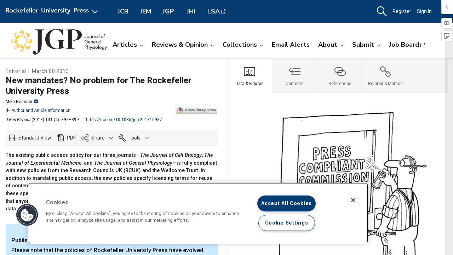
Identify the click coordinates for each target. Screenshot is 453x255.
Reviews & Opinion (183, 44)
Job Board (404, 44)
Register (401, 11)
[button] (382, 11)
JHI (191, 11)
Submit (366, 44)
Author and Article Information (38, 110)
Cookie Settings (286, 223)
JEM (145, 11)
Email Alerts (291, 44)
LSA (213, 11)
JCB (122, 11)
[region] (198, 213)
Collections (243, 44)
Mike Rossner (22, 101)
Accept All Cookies (286, 203)
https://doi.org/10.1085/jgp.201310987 (124, 119)
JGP (168, 11)
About (331, 44)
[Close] (353, 200)
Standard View (34, 138)
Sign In (427, 11)
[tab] (249, 76)
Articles (128, 44)
